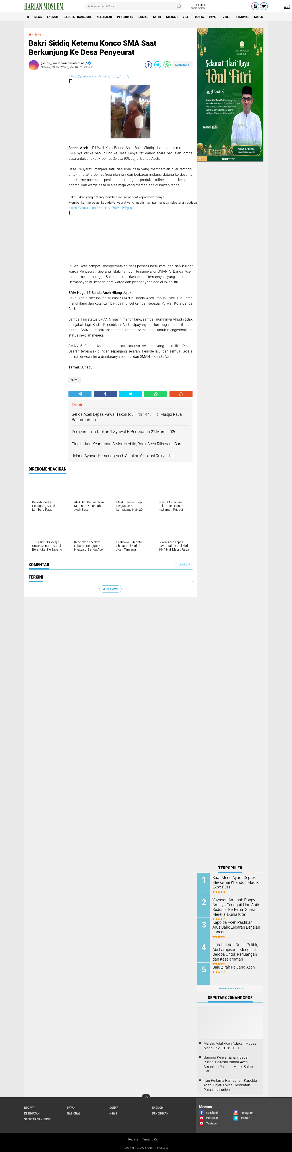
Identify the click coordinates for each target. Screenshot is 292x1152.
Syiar (157, 17)
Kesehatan (104, 17)
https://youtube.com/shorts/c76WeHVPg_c (100, 208)
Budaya (29, 1107)
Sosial (143, 17)
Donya (199, 17)
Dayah (213, 17)
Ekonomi (53, 17)
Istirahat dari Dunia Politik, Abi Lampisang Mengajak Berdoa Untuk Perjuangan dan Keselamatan (235, 951)
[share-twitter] (157, 64)
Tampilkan (183, 564)
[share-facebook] (148, 64)
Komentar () (182, 64)
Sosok (258, 17)
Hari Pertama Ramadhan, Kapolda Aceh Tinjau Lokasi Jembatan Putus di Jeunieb (230, 1085)
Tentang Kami (151, 1139)
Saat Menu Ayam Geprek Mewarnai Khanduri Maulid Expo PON (233, 882)
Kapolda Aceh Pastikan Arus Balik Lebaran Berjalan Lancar (235, 924)
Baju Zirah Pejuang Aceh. (232, 967)
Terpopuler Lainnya (230, 988)
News (38, 17)
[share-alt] (79, 394)
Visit (186, 17)
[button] (71, 81)
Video (226, 17)
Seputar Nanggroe (77, 17)
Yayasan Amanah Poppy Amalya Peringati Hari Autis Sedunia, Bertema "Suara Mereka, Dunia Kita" (233, 907)
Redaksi (133, 1139)
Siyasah (172, 17)
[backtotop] (146, 1098)
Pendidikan (125, 17)
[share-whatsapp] (167, 64)
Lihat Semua (110, 588)
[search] (134, 6)
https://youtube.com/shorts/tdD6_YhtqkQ (99, 76)
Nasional (242, 17)
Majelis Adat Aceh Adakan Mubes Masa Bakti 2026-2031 (230, 1045)
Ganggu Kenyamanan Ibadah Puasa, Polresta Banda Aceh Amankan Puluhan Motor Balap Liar (228, 1064)
